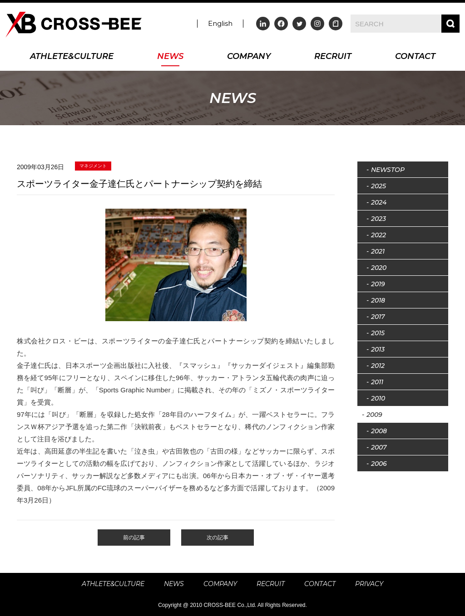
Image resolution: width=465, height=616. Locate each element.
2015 (378, 333)
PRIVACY (369, 584)
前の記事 (134, 537)
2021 (378, 251)
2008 (379, 431)
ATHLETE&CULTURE (72, 57)
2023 (378, 219)
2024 (378, 202)
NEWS (170, 57)
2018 (378, 300)
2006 (379, 464)
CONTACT (415, 57)
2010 (378, 398)
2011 (377, 382)
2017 (378, 317)
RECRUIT (332, 57)
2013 (378, 349)
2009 (374, 415)
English (220, 23)
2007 (378, 447)
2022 (378, 235)
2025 (378, 186)
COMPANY (249, 57)
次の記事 (217, 537)
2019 (378, 284)
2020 (378, 268)
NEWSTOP (388, 170)
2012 (378, 366)
